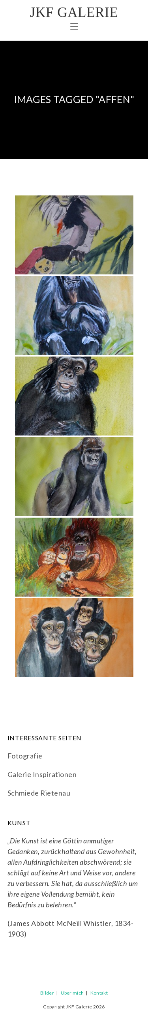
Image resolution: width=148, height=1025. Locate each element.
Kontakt (99, 993)
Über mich (72, 993)
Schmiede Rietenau (39, 792)
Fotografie (25, 755)
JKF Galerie (74, 12)
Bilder (47, 993)
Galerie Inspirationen (42, 774)
